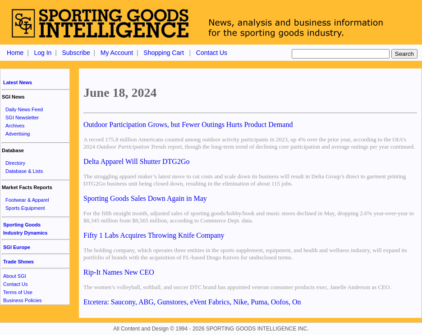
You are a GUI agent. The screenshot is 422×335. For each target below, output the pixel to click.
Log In (42, 52)
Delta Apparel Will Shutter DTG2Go (136, 161)
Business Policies (22, 300)
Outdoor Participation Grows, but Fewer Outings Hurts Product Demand (188, 124)
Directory (15, 163)
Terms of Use (17, 292)
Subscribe (76, 52)
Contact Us (211, 52)
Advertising (17, 133)
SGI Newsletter (22, 117)
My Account (117, 52)
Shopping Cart (163, 52)
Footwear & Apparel (27, 200)
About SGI (14, 276)
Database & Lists (24, 171)
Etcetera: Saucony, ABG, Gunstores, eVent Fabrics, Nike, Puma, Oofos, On (192, 302)
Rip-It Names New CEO (118, 272)
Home (15, 52)
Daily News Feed (24, 109)
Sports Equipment (25, 208)
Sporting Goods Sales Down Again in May (145, 198)
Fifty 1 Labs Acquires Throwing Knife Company (154, 235)
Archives (14, 125)
